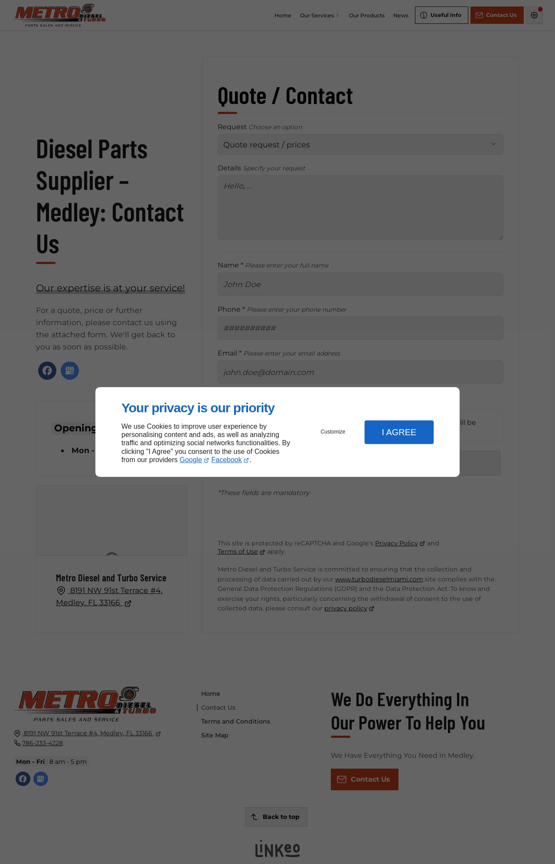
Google (191, 459)
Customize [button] (333, 432)
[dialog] (277, 432)
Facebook (227, 459)
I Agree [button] (399, 432)
